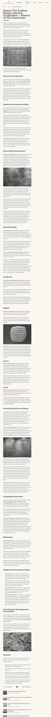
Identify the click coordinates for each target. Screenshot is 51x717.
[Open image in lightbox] (17, 56)
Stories (35, 2)
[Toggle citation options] (17, 687)
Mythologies (19, 2)
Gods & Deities (29, 2)
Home (4, 6)
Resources (41, 2)
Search (47, 2)
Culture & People (6, 20)
